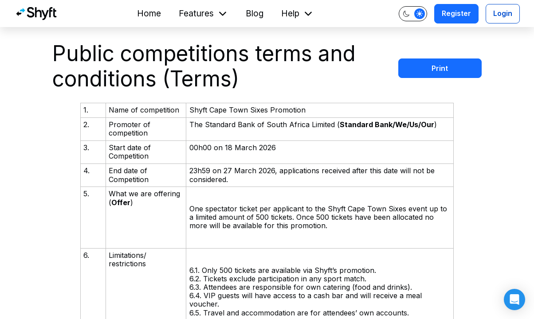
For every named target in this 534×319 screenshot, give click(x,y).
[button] (514, 299)
